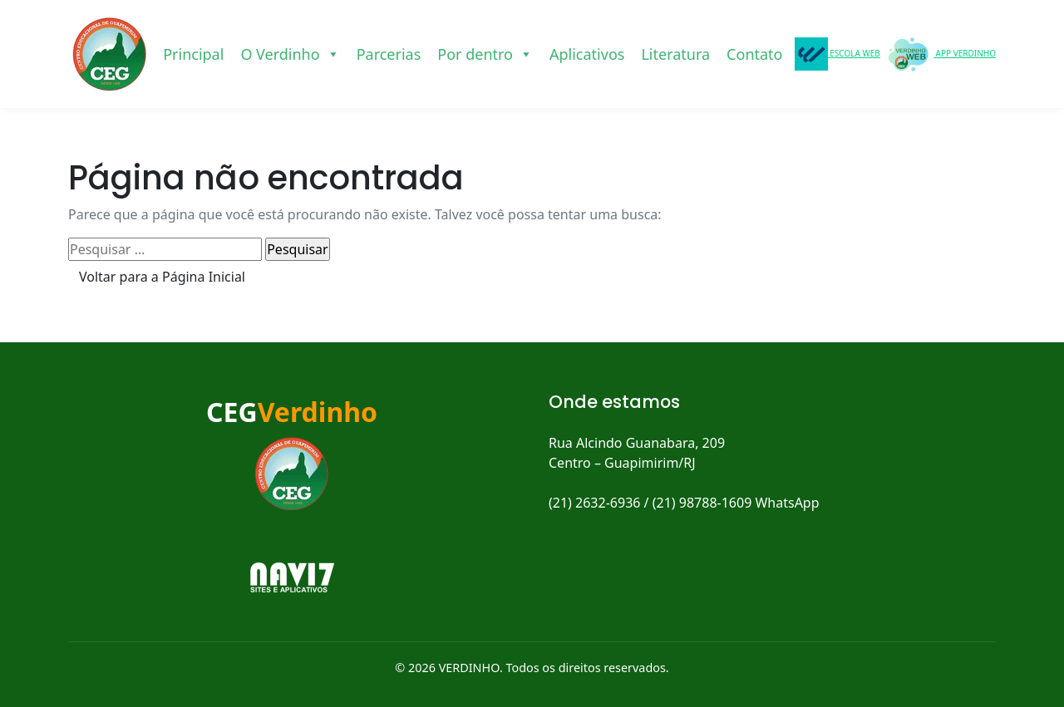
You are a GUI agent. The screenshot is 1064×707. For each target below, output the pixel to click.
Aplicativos (586, 54)
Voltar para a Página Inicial (162, 277)
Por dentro (485, 54)
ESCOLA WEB (837, 54)
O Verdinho (289, 54)
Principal (193, 54)
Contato (754, 54)
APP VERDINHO (940, 54)
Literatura (675, 54)
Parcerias (389, 54)
